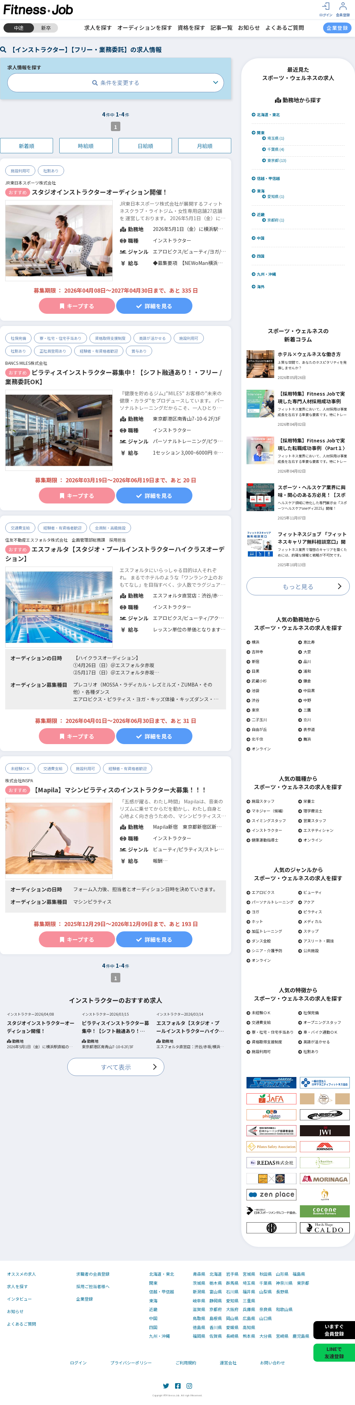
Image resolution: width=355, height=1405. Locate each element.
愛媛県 (232, 1327)
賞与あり (139, 351)
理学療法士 (310, 810)
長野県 (282, 1291)
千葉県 (265, 1283)
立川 (304, 719)
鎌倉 (304, 680)
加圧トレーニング (264, 931)
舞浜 (304, 739)
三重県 (249, 1300)
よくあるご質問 (284, 27)
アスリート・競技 (316, 940)
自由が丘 (256, 729)
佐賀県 (215, 1336)
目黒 (252, 671)
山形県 (282, 1274)
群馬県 (232, 1283)
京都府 (215, 1309)
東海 (258, 191)
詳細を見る (154, 306)
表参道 (306, 729)
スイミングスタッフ (266, 820)
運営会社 (228, 1362)
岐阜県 (199, 1300)
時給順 (86, 145)
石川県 (232, 1291)
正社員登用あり (53, 351)
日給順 (145, 145)
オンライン (258, 748)
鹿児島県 (301, 1336)
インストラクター (264, 830)
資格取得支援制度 (110, 338)
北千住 (254, 739)
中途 (19, 27)
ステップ (308, 931)
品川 (304, 661)
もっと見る (298, 586)
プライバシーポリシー (131, 1362)
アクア (306, 902)
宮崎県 (282, 1336)
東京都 (303, 1283)
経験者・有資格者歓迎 (99, 351)
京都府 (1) (273, 220)
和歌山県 (284, 1309)
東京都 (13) (274, 160)
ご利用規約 (185, 1362)
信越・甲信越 (266, 178)
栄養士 (306, 801)
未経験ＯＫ (20, 768)
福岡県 (199, 1336)
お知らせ (249, 27)
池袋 (252, 690)
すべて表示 (116, 1066)
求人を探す (98, 27)
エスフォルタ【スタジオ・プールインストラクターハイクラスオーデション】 (190, 1027)
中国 (258, 238)
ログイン (78, 1362)
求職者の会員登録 (93, 1274)
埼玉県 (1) (273, 138)
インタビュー (19, 1299)
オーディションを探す (144, 27)
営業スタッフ (312, 820)
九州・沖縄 (264, 274)
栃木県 (215, 1283)
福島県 (299, 1274)
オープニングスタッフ (319, 1022)
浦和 (304, 671)
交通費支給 (20, 528)
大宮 (304, 651)
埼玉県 (249, 1283)
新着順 (26, 145)
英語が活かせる (152, 338)
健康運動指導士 (262, 840)
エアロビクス (260, 892)
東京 (252, 710)
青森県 (199, 1274)
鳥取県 (199, 1318)
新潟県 (199, 1291)
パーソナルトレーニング (270, 902)
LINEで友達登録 (334, 1352)
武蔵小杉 (256, 680)
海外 (258, 286)
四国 (258, 256)
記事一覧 (221, 27)
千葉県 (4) (273, 149)
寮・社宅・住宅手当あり (60, 338)
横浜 (252, 642)
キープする (77, 306)
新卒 (46, 27)
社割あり (51, 170)
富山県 (215, 1291)
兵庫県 (249, 1309)
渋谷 (252, 700)
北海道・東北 (266, 115)
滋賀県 (199, 1309)
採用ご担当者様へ (93, 1286)
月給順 (205, 145)
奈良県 (265, 1309)
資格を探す (191, 27)
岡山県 (232, 1318)
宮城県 (249, 1274)
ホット (254, 921)
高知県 (249, 1327)
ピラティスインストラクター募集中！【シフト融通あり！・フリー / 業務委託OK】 (115, 1027)
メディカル (310, 921)
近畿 (258, 214)
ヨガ (252, 911)
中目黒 (306, 690)
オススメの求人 (21, 1274)
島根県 (215, 1318)
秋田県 (265, 1274)
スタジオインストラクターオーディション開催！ (100, 191)
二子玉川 (256, 719)
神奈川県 (284, 1283)
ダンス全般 (258, 940)
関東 (258, 133)
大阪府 (232, 1309)
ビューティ (310, 892)
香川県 (215, 1327)
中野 (304, 700)
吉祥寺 (254, 651)
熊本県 (249, 1336)
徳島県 (199, 1327)
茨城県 (199, 1283)
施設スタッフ (260, 801)
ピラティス (310, 911)
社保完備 (18, 338)
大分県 (265, 1336)
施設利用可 (20, 170)
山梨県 (265, 1291)
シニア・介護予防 (264, 950)
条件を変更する (115, 82)
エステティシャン (316, 830)
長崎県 (232, 1336)
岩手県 (232, 1274)
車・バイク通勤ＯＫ (318, 1032)
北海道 (215, 1274)
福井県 (249, 1291)
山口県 (265, 1318)
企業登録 (84, 1299)
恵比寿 (306, 642)
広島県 (249, 1318)
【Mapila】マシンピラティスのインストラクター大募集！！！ (119, 789)
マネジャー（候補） (266, 810)
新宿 (252, 661)
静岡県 (215, 1300)
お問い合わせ (272, 1362)
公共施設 (308, 950)
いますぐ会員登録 (334, 1330)
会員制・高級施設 (110, 528)
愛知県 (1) (273, 196)
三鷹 (304, 710)
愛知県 (232, 1300)
